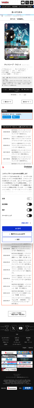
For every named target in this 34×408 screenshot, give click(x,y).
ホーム (2, 16)
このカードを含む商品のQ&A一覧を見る (17, 313)
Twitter (13, 328)
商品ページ (16, 117)
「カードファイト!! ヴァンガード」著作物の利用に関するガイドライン (17, 377)
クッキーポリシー (17, 375)
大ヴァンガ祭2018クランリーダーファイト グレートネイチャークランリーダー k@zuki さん (21, 145)
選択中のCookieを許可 (18, 234)
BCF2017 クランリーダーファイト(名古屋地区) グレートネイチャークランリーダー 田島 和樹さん (21, 152)
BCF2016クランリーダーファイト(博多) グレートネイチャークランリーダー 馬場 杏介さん (21, 248)
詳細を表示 (25, 223)
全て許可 (18, 228)
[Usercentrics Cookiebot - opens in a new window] (24, 167)
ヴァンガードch (23, 2)
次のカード (26, 101)
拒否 (18, 239)
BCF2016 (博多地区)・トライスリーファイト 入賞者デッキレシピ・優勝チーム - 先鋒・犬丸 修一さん (21, 255)
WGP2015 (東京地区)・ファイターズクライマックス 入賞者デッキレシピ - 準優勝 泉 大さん (21, 293)
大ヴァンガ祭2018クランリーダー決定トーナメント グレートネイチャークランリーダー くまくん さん (21, 138)
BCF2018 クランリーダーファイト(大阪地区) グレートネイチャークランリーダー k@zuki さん (21, 132)
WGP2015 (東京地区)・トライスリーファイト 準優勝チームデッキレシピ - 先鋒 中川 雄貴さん (21, 286)
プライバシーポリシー (17, 374)
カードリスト (8, 16)
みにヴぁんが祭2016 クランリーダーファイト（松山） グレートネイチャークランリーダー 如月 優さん (21, 262)
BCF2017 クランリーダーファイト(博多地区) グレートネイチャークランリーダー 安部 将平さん (21, 159)
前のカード (8, 101)
